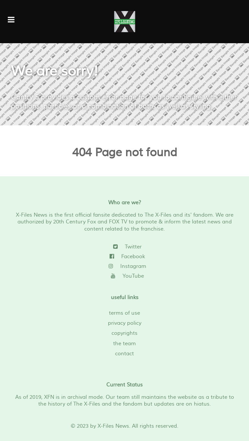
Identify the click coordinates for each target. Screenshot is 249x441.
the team (124, 343)
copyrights (124, 333)
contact (124, 353)
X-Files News (113, 426)
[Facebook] (124, 256)
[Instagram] (124, 266)
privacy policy (124, 323)
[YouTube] (124, 276)
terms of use (124, 313)
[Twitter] (124, 247)
